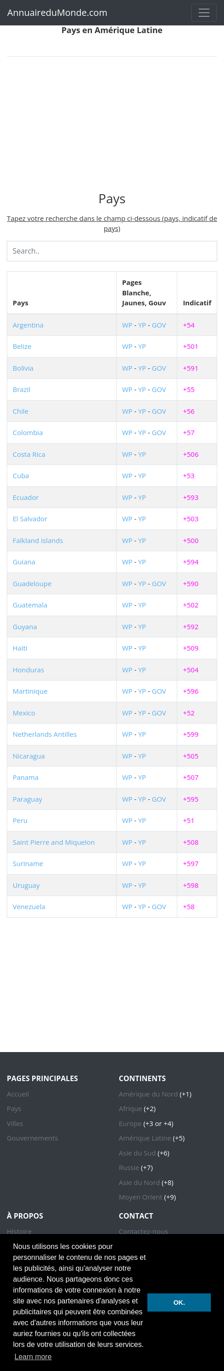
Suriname (28, 863)
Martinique (30, 690)
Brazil (21, 389)
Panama (26, 777)
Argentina (28, 324)
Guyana (25, 626)
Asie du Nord (139, 1182)
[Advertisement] (112, 127)
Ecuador (26, 497)
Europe (130, 1123)
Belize (22, 346)
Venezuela (29, 906)
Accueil (18, 1093)
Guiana (24, 561)
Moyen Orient (140, 1196)
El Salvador (30, 518)
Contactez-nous (143, 1231)
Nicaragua (29, 755)
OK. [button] (179, 1302)
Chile (21, 411)
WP (127, 324)
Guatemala (30, 604)
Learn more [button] (33, 1357)
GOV (159, 324)
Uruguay (26, 885)
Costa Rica (29, 454)
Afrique (130, 1108)
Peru (20, 820)
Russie (129, 1167)
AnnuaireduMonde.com (57, 12)
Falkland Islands (38, 540)
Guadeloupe (32, 583)
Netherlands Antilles (45, 734)
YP (142, 324)
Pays (14, 1108)
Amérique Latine (145, 1137)
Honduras (28, 669)
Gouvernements (32, 1137)
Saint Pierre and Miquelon (54, 842)
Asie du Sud (137, 1152)
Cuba (21, 475)
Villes (15, 1123)
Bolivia (23, 367)
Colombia (28, 432)
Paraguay (27, 798)
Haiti (20, 647)
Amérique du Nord (148, 1093)
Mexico (24, 712)
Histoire (19, 1231)
